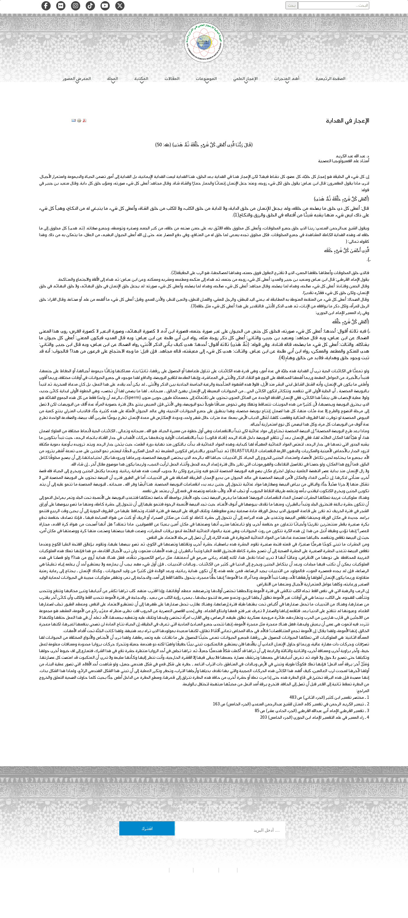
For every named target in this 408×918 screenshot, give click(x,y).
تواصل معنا (181, 870)
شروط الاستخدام (154, 870)
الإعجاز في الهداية (347, 120)
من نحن (228, 870)
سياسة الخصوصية (253, 870)
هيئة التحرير (206, 870)
